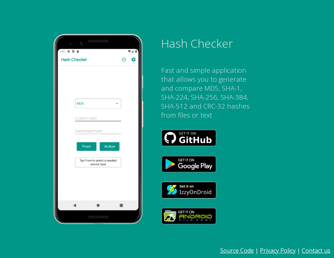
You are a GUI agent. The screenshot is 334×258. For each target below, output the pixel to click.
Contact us (316, 250)
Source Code (237, 250)
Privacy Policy (278, 250)
